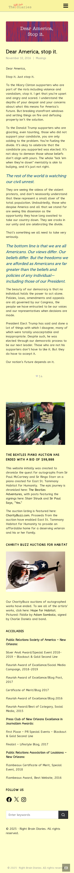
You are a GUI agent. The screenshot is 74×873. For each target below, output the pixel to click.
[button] (63, 815)
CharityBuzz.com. (18, 515)
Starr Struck (33, 498)
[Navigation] (65, 6)
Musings (41, 58)
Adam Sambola (45, 615)
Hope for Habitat (42, 610)
